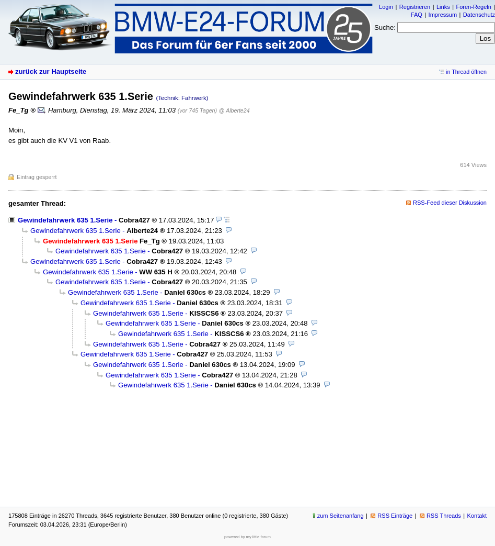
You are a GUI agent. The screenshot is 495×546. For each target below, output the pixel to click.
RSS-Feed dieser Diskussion (450, 202)
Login (386, 7)
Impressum (443, 15)
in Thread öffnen (466, 72)
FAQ (416, 15)
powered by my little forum (247, 536)
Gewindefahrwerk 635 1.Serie (65, 220)
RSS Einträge (394, 515)
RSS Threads (444, 515)
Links (443, 7)
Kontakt (477, 515)
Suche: (385, 27)
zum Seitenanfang (340, 515)
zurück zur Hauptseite (50, 71)
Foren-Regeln (473, 7)
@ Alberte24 (234, 110)
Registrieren (414, 7)
